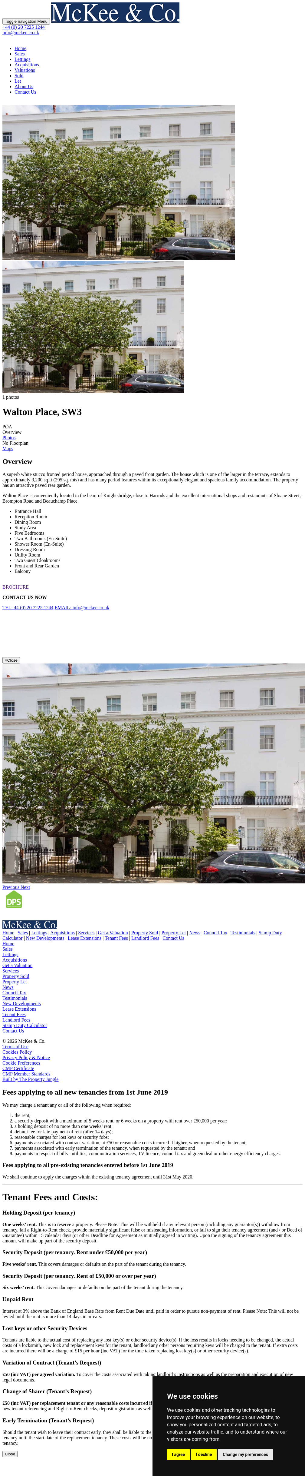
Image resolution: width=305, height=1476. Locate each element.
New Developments (45, 938)
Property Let (174, 932)
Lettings (22, 59)
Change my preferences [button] (245, 1454)
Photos (9, 437)
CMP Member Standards (26, 1073)
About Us (24, 86)
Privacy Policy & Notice (26, 1057)
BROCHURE (15, 587)
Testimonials (243, 932)
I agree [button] (178, 1454)
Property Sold (144, 932)
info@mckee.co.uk (20, 32)
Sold (19, 75)
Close (10, 1454)
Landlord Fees (145, 938)
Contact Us (25, 92)
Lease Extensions (85, 938)
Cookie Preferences (21, 1062)
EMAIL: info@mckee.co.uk (81, 607)
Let (18, 81)
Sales (20, 53)
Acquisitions (27, 64)
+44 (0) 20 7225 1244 (23, 27)
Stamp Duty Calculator (24, 1025)
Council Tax (215, 932)
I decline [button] (204, 1454)
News (194, 932)
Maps (7, 448)
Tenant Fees (116, 938)
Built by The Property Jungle (30, 1079)
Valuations (25, 70)
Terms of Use (15, 1046)
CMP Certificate (18, 1068)
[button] (11, 887)
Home (20, 48)
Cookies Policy (17, 1052)
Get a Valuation (113, 932)
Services (86, 932)
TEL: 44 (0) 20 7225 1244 (27, 607)
